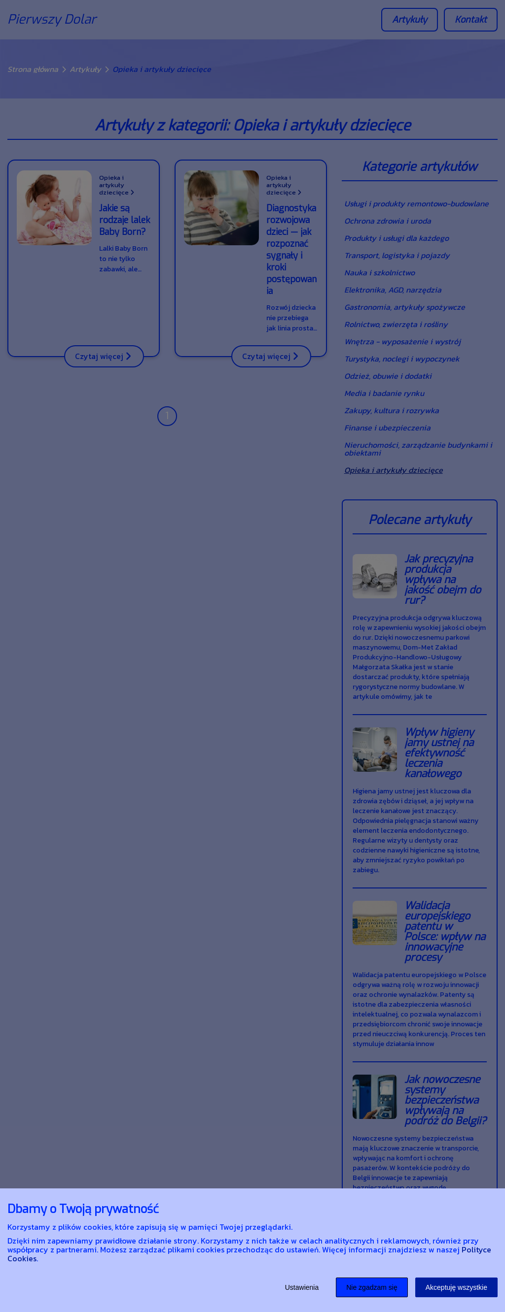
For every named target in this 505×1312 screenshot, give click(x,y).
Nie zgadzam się (371, 1287)
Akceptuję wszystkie (456, 1287)
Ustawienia (302, 1287)
